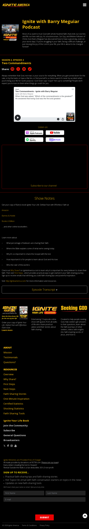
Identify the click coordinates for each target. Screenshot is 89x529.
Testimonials (10, 357)
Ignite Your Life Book (16, 420)
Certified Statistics (13, 403)
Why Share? (9, 379)
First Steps (18, 273)
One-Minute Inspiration (16, 398)
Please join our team (49, 462)
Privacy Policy (44, 525)
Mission (7, 352)
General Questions (14, 435)
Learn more (7, 330)
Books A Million (8, 221)
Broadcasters (11, 440)
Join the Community (15, 425)
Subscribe (9, 430)
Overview (8, 374)
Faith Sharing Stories (14, 393)
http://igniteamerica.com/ (16, 281)
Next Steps (9, 389)
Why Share (14, 270)
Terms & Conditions (29, 525)
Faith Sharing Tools (14, 413)
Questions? (9, 362)
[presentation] (44, 508)
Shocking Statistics (13, 408)
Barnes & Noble (8, 215)
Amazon (5, 210)
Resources (10, 369)
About (7, 347)
